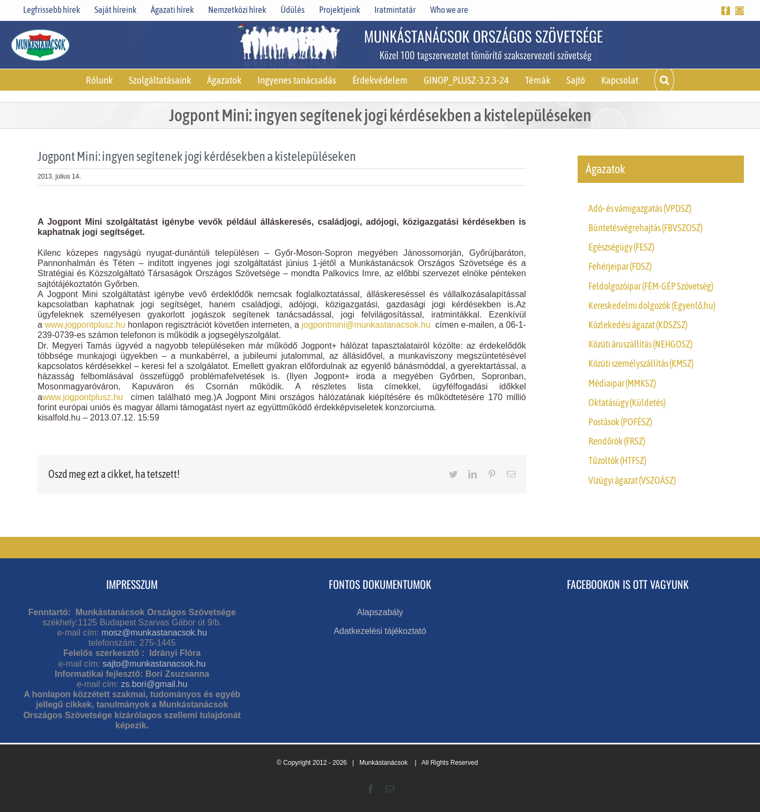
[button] (664, 80)
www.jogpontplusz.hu (85, 324)
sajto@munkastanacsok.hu (153, 663)
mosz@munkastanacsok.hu (154, 632)
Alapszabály (380, 612)
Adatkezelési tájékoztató (380, 631)
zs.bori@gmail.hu (154, 684)
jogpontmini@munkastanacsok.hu (365, 324)
